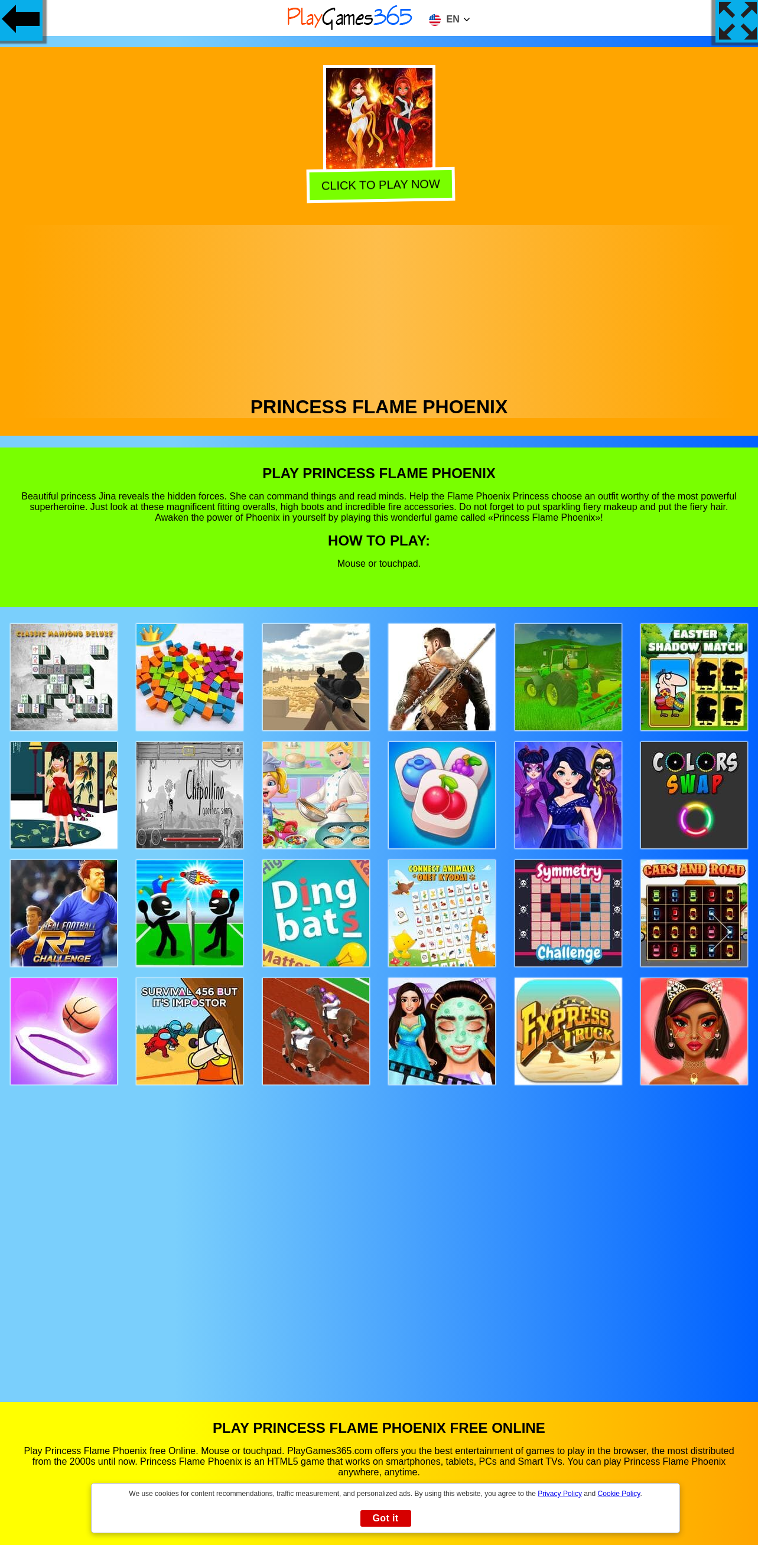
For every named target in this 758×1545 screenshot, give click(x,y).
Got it (385, 1518)
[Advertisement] (379, 307)
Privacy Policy (560, 1494)
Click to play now (379, 184)
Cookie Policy (619, 1494)
